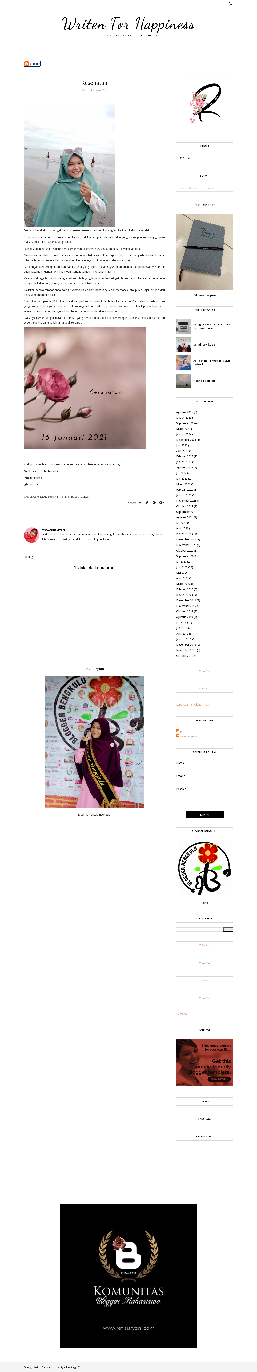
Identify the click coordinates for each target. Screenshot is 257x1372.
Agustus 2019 (184, 617)
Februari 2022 (184, 489)
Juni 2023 (181, 445)
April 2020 (182, 578)
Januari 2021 (183, 534)
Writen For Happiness (128, 23)
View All (204, 671)
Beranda (181, 1014)
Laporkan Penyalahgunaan (192, 704)
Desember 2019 (186, 600)
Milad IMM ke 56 (204, 344)
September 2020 (186, 556)
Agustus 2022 (184, 467)
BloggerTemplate (79, 1367)
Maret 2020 (183, 583)
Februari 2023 (184, 456)
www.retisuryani (190, 736)
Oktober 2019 (184, 611)
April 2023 (182, 451)
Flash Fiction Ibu (204, 381)
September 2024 (186, 423)
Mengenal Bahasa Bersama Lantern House (211, 326)
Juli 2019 (181, 622)
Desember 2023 (186, 440)
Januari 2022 (183, 495)
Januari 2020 (183, 595)
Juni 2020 (181, 567)
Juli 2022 (181, 473)
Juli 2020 (181, 561)
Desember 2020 (186, 539)
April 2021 (182, 528)
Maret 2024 (183, 428)
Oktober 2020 (184, 550)
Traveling (184, 158)
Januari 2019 (183, 639)
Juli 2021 (181, 523)
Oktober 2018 (184, 655)
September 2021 (186, 512)
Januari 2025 (183, 417)
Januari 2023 (183, 462)
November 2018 (186, 650)
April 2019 (182, 633)
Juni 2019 (181, 628)
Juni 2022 (181, 478)
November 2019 (186, 606)
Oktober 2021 (184, 506)
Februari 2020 (184, 589)
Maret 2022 (183, 484)
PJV (182, 731)
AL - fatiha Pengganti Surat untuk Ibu (211, 362)
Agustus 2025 (184, 412)
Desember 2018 (186, 644)
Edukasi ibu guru (205, 295)
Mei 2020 (182, 572)
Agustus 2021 (184, 517)
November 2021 (186, 500)
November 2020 (186, 545)
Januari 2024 (183, 434)
